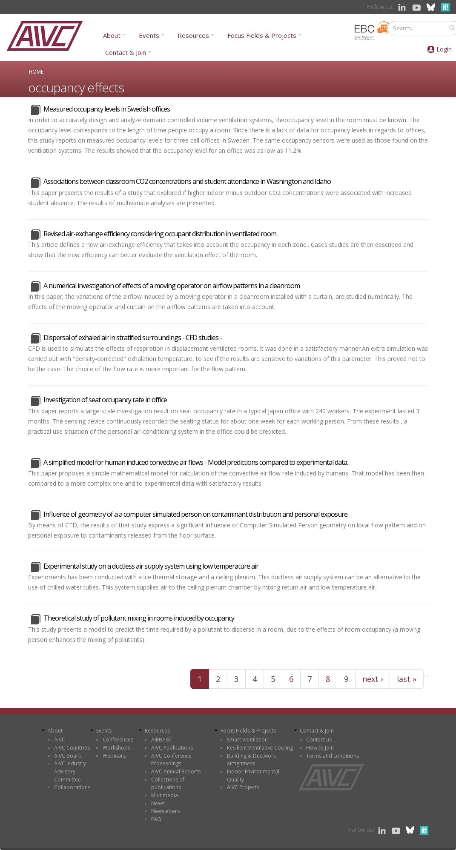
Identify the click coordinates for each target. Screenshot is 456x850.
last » (406, 679)
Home (36, 71)
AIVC (59, 739)
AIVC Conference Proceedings (171, 759)
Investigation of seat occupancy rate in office (105, 399)
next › (372, 679)
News (157, 803)
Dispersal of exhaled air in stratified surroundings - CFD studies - (132, 337)
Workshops (116, 747)
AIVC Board (68, 755)
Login (444, 49)
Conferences (118, 739)
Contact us (319, 739)
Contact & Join (125, 52)
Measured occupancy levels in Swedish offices (106, 109)
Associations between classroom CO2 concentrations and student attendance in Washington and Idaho (187, 181)
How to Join (320, 747)
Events (149, 35)
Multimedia (164, 795)
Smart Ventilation (247, 739)
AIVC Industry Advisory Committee (70, 771)
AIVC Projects (243, 787)
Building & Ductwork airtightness (251, 759)
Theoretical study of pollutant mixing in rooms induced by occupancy (138, 618)
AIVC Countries (72, 747)
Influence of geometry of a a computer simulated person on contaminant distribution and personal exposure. (195, 514)
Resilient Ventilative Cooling (260, 747)
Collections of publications (167, 783)
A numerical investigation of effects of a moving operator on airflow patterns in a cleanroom (171, 285)
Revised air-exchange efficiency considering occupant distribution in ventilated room (159, 233)
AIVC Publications (172, 747)
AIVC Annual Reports (176, 771)
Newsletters (165, 811)
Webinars (114, 755)
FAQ (156, 819)
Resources (193, 35)
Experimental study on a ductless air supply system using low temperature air (150, 566)
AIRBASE (161, 739)
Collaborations (72, 787)
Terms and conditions (332, 755)
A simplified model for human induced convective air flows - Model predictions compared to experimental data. (195, 462)
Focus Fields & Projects (261, 35)
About (111, 35)
